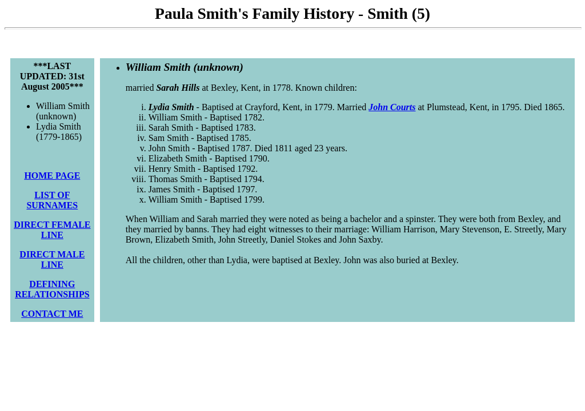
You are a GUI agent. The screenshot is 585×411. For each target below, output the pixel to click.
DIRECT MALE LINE (52, 259)
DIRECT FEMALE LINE (52, 230)
